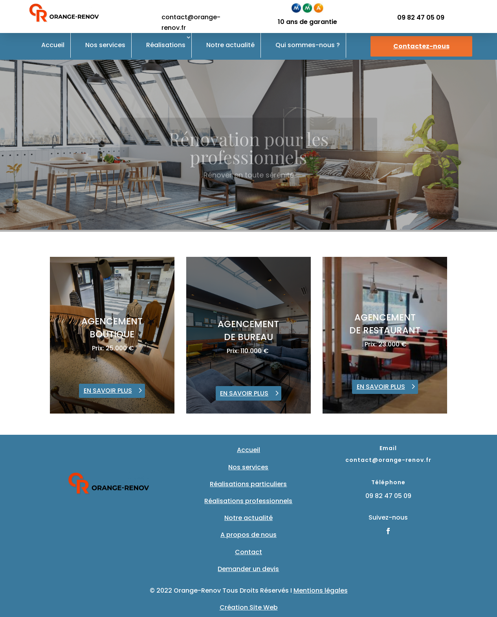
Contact (248, 552)
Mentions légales (320, 590)
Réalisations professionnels (248, 500)
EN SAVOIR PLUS (108, 390)
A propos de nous (248, 534)
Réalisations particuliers (248, 484)
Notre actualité (230, 44)
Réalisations (165, 44)
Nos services (105, 44)
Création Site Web (249, 607)
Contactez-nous (421, 46)
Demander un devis (248, 568)
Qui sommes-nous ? (307, 44)
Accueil (52, 44)
